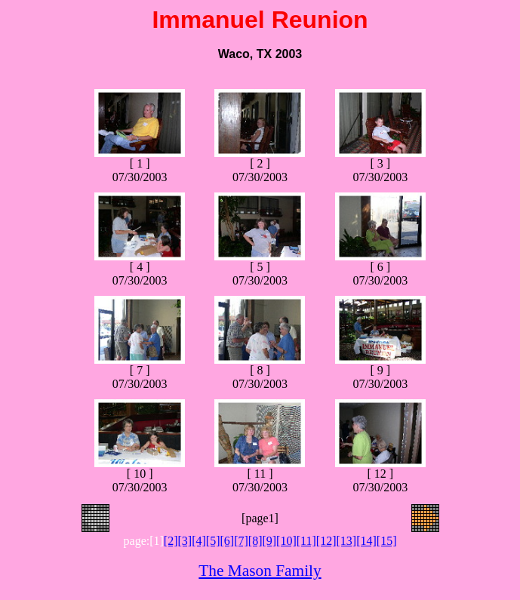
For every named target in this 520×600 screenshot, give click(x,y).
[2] (171, 540)
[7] (241, 540)
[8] (255, 540)
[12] (326, 540)
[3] (185, 540)
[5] (213, 540)
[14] (366, 540)
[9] (269, 540)
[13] (346, 540)
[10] (286, 540)
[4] (199, 540)
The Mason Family (259, 571)
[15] (387, 540)
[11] (306, 540)
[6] (227, 540)
